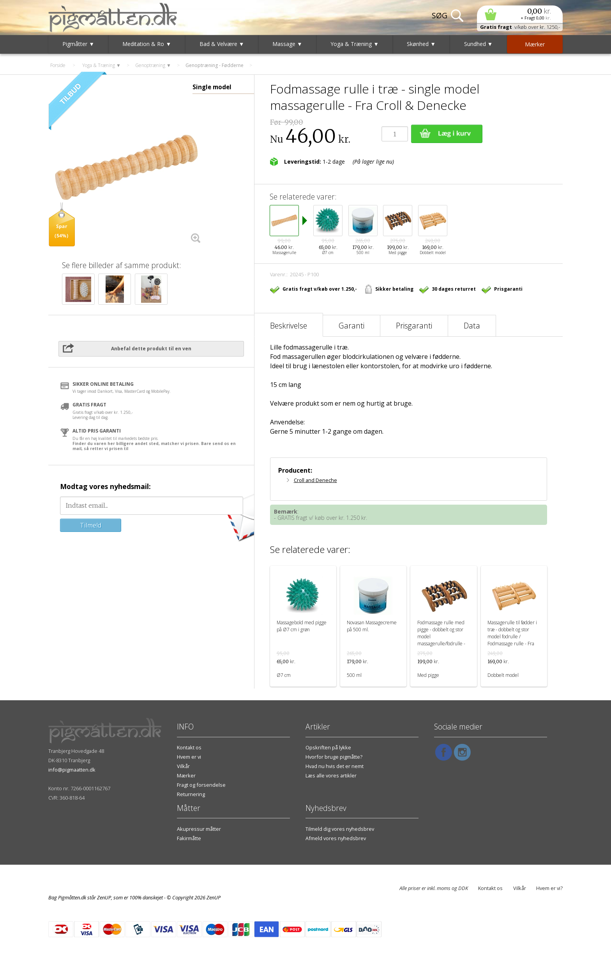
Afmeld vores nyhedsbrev (336, 838)
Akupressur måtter (199, 828)
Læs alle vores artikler (331, 775)
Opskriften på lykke (328, 747)
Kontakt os (189, 747)
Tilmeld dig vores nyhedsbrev (340, 828)
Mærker (186, 775)
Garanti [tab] (351, 325)
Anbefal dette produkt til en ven (151, 348)
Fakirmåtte (189, 838)
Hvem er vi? (549, 888)
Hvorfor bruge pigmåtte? (334, 756)
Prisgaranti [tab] (414, 325)
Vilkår (183, 766)
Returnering (191, 794)
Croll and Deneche (315, 480)
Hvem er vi (189, 756)
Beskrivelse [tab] (288, 325)
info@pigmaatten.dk (71, 769)
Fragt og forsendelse (201, 784)
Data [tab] (472, 325)
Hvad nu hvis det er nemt (335, 766)
